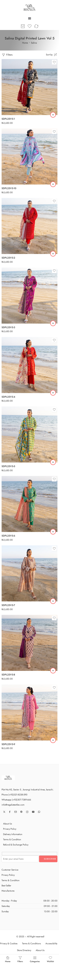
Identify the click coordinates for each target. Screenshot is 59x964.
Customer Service (10, 869)
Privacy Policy (9, 828)
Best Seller (6, 885)
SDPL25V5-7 (8, 605)
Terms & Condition (12, 839)
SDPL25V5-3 (8, 327)
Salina (34, 42)
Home (25, 42)
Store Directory (24, 950)
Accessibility (51, 943)
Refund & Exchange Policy (15, 844)
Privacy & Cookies (8, 943)
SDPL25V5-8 (8, 674)
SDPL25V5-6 (8, 535)
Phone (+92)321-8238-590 (14, 794)
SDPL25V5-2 (8, 258)
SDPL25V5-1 (8, 119)
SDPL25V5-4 (8, 397)
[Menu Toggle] (29, 18)
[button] (53, 115)
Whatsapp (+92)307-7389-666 (16, 799)
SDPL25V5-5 (8, 466)
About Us (7, 823)
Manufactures (8, 890)
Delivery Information (12, 834)
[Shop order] (51, 54)
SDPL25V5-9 (8, 744)
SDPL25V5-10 (9, 188)
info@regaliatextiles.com (13, 804)
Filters (7, 55)
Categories (35, 959)
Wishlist (50, 959)
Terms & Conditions (31, 943)
